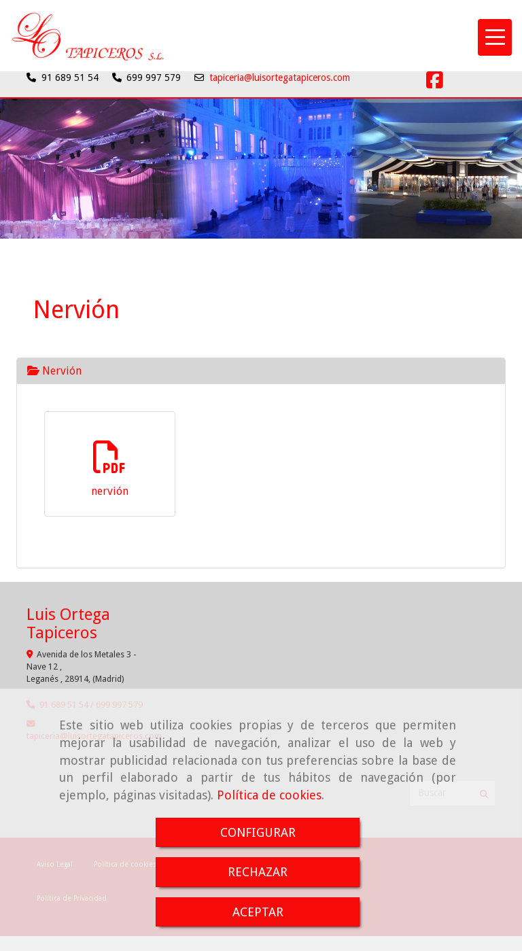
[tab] (261, 371)
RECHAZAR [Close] (258, 872)
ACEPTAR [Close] (257, 912)
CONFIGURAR (258, 832)
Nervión (54, 370)
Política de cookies (269, 795)
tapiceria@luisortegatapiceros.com (279, 77)
